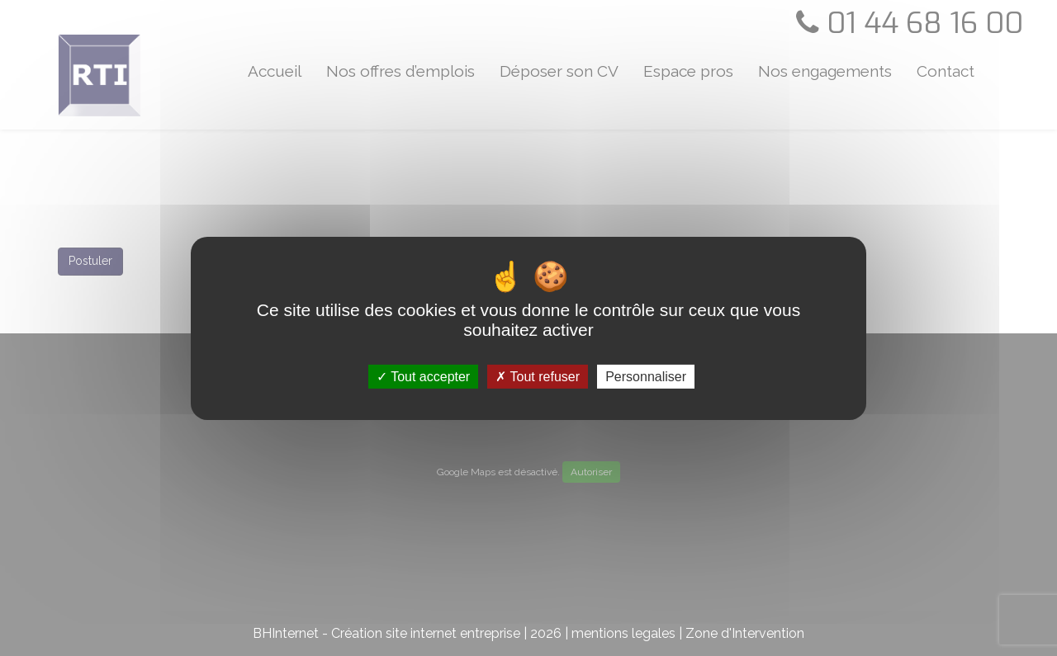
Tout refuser (537, 376)
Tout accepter (423, 376)
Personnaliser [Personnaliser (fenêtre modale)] (645, 376)
